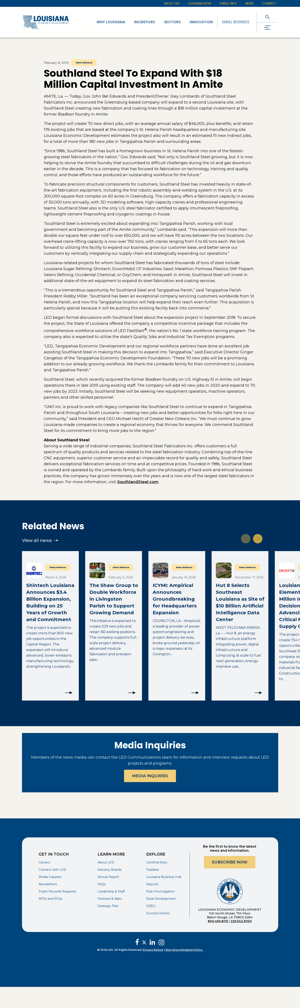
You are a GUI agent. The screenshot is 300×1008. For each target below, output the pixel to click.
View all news (40, 540)
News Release (84, 62)
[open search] (267, 17)
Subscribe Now (229, 862)
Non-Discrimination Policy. (184, 949)
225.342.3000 (241, 921)
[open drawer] (267, 27)
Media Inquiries (150, 776)
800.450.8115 (218, 921)
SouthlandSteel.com (137, 482)
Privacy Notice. (153, 949)
